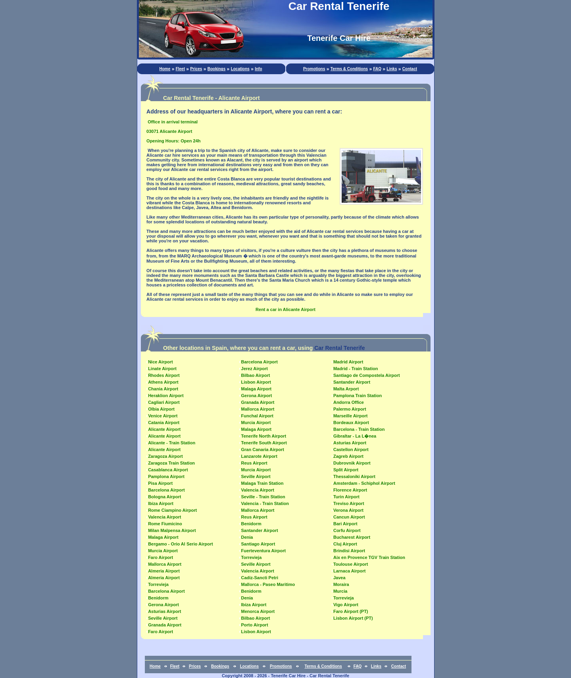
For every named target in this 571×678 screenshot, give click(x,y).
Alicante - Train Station (171, 442)
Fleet (180, 69)
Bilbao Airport (255, 375)
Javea (339, 577)
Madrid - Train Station (355, 368)
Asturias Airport (164, 611)
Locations (240, 69)
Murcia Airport (163, 550)
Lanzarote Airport (259, 456)
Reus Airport (254, 463)
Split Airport (345, 469)
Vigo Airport (345, 604)
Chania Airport (163, 388)
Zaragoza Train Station (171, 463)
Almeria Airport (164, 571)
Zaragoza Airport (165, 456)
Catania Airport (163, 422)
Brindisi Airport (349, 550)
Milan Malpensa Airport (172, 530)
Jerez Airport (254, 368)
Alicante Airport (164, 429)
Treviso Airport (348, 503)
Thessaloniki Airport (354, 476)
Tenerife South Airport (264, 442)
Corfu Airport (347, 530)
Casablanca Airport (168, 469)
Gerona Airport (163, 604)
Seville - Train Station (263, 496)
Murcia (340, 591)
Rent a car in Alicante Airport (285, 309)
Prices (196, 69)
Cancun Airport (349, 517)
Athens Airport (163, 382)
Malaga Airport (163, 537)
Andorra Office (348, 402)
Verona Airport (348, 510)
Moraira (341, 584)
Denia (247, 537)
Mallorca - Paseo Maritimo (268, 584)
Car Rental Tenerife (339, 348)
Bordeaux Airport (351, 422)
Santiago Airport (258, 544)
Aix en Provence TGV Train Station (369, 557)
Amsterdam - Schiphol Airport (364, 483)
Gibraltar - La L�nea (354, 436)
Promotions (314, 69)
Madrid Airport (348, 361)
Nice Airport (160, 361)
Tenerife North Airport (263, 436)
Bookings (217, 69)
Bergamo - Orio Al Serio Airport (180, 544)
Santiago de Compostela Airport (366, 375)
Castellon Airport (351, 449)
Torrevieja (158, 584)
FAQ (377, 69)
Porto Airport (254, 624)
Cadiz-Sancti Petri (260, 577)
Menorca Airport (258, 611)
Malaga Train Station (262, 483)
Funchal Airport (257, 415)
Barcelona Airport (166, 490)
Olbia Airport (161, 409)
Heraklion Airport (165, 395)
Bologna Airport (164, 496)
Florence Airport (350, 490)
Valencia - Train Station (265, 503)
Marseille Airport (350, 415)
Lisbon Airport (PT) (353, 618)
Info (258, 69)
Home (165, 69)
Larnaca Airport (349, 571)
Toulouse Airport (350, 564)
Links (391, 69)
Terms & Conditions (349, 69)
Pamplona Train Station (357, 395)
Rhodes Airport (164, 375)
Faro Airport (160, 557)
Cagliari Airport (164, 402)
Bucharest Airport (351, 537)
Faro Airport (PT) (350, 611)
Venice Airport (162, 415)
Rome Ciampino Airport (172, 510)
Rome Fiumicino (165, 523)
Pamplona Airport (166, 476)
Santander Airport (259, 530)
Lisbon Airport (256, 382)
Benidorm (158, 597)
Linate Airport (162, 368)
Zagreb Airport (348, 456)
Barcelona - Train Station (359, 429)
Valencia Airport (164, 517)
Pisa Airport (160, 483)
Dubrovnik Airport (352, 463)
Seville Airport (162, 618)
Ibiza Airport (160, 503)
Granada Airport (164, 624)
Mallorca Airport (164, 564)
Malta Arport (346, 388)
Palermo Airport (349, 409)
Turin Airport (346, 496)
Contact (409, 69)
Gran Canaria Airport (262, 449)
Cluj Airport (345, 544)
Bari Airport (345, 523)
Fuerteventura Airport (263, 550)
